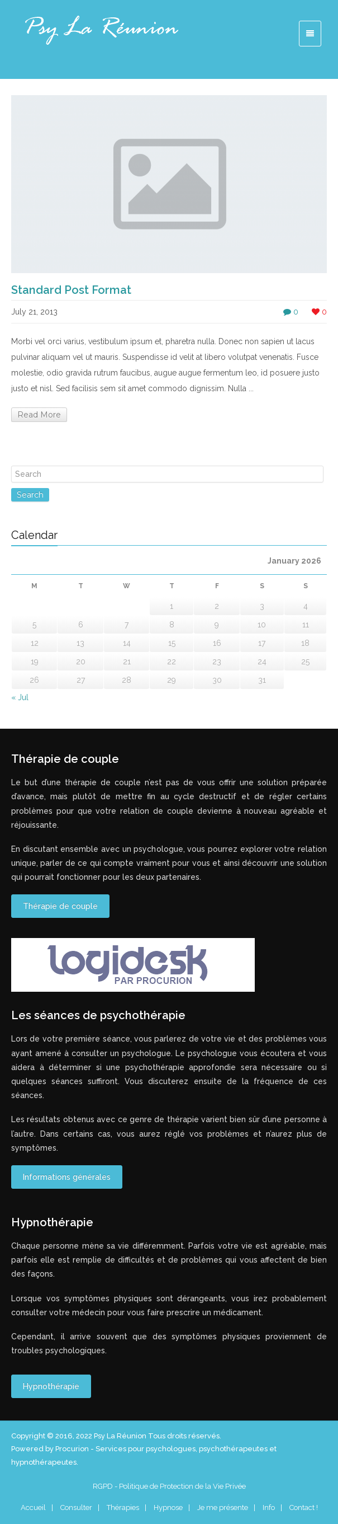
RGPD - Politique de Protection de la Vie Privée (169, 1486)
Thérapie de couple (60, 906)
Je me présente (222, 1507)
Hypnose (168, 1507)
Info (269, 1507)
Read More (39, 415)
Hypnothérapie (51, 1386)
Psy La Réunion (121, 1436)
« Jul (19, 697)
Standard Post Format (71, 290)
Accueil (33, 1507)
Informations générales (67, 1177)
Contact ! (303, 1507)
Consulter (76, 1507)
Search (30, 495)
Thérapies (123, 1507)
